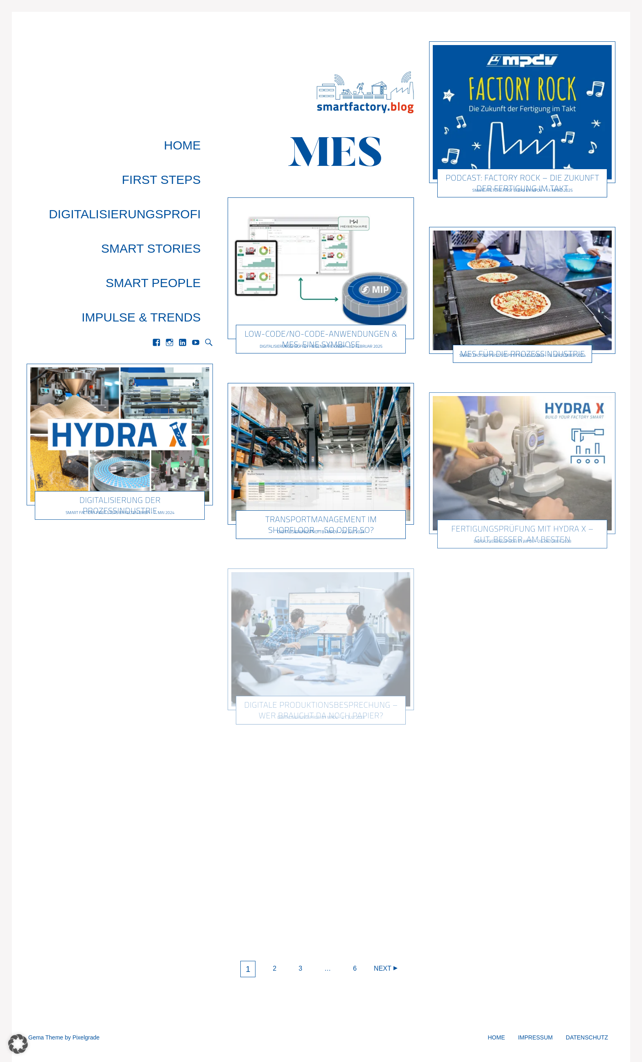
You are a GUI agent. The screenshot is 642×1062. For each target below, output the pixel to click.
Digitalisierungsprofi (137, 171)
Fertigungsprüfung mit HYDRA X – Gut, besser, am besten (522, 534)
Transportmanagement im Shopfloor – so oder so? (321, 524)
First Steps (173, 154)
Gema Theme (45, 1037)
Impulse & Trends (153, 224)
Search (208, 241)
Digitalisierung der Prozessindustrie (119, 404)
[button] (18, 1044)
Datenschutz (587, 1037)
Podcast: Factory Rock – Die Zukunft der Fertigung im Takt (522, 183)
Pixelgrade (85, 1037)
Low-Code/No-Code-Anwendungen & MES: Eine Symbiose (321, 339)
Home (194, 136)
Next (382, 968)
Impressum (535, 1037)
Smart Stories (163, 189)
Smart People (165, 206)
